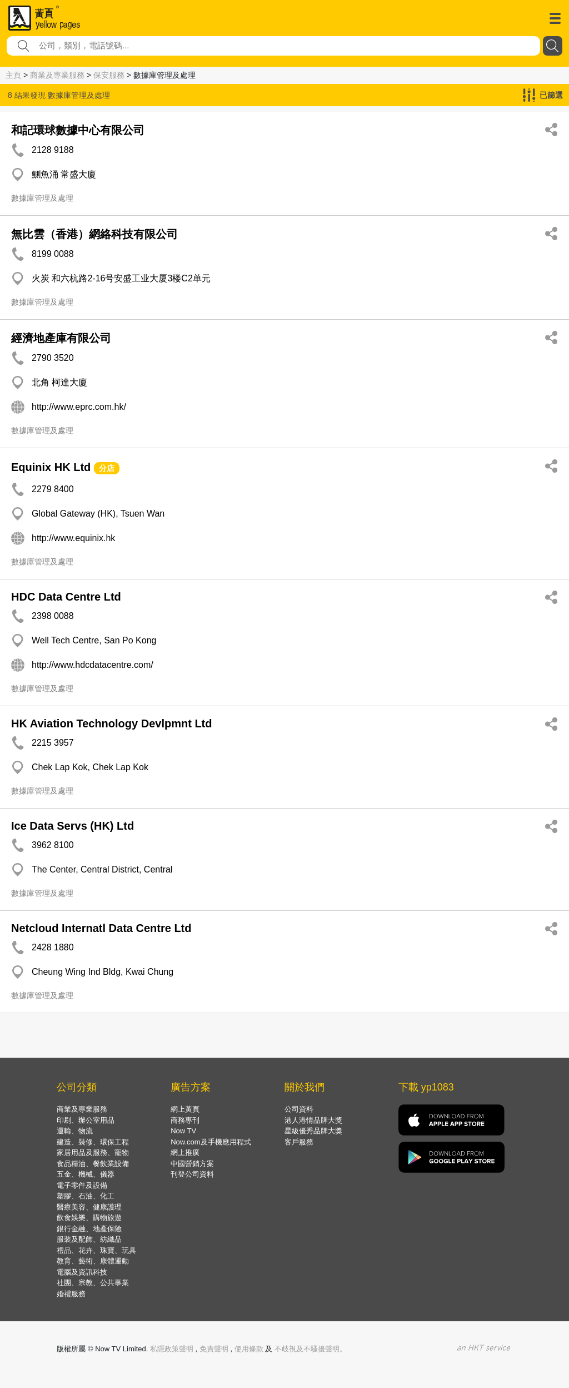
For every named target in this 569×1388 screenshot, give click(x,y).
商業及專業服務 (57, 75)
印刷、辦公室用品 (85, 1120)
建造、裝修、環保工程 (93, 1142)
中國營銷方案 (192, 1163)
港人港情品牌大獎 (313, 1120)
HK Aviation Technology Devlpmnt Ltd (111, 723)
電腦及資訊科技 (82, 1272)
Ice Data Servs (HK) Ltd (72, 826)
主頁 (13, 75)
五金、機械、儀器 (85, 1174)
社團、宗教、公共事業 (93, 1282)
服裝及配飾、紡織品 (89, 1239)
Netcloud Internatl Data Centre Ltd (101, 928)
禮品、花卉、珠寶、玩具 (96, 1250)
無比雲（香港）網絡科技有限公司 (94, 234)
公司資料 (298, 1109)
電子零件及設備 (82, 1185)
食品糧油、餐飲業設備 (93, 1163)
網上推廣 (185, 1152)
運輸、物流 (75, 1131)
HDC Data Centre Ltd (66, 597)
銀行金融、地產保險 (89, 1229)
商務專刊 (185, 1120)
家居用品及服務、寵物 (93, 1152)
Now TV (183, 1131)
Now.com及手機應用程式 (211, 1142)
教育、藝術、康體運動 (93, 1261)
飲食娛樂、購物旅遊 (89, 1217)
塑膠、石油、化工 (85, 1196)
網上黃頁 (185, 1109)
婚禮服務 (71, 1294)
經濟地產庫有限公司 (61, 338)
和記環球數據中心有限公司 (77, 130)
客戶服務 (298, 1142)
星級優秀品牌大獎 (313, 1131)
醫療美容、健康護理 (89, 1207)
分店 (106, 468)
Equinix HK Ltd (51, 467)
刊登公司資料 (192, 1174)
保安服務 (108, 75)
